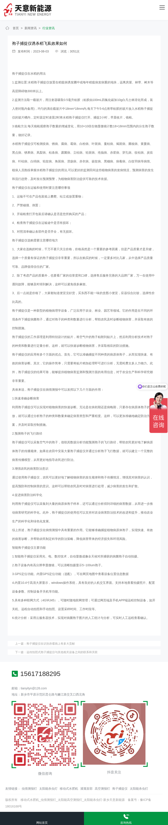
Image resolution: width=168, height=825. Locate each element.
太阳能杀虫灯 (48, 788)
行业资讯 (48, 28)
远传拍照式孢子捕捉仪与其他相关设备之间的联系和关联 (62, 652)
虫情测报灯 (29, 788)
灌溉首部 (86, 788)
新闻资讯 (30, 28)
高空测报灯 (102, 788)
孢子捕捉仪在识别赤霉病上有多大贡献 (50, 643)
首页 (16, 28)
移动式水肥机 (69, 788)
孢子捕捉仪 (19, 73)
